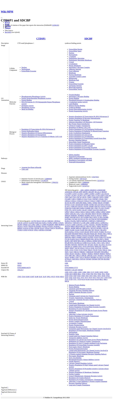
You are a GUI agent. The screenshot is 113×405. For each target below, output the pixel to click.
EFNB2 (91, 204)
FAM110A (38, 223)
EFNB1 (86, 204)
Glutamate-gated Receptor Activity (80, 289)
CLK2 (85, 199)
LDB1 (33, 224)
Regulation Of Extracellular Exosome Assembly (84, 345)
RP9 (71, 241)
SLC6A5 (108, 244)
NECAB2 (88, 230)
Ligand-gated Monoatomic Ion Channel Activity (84, 305)
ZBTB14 (87, 257)
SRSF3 (67, 248)
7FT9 (109, 277)
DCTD (67, 203)
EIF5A (103, 204)
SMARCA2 (68, 246)
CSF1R (19, 223)
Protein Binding (26, 100)
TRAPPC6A (59, 228)
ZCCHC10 (100, 257)
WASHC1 (101, 255)
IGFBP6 (86, 217)
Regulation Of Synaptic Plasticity (80, 378)
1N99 (66, 272)
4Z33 (71, 274)
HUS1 (78, 217)
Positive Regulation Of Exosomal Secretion (83, 147)
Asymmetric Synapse (76, 323)
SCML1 (94, 243)
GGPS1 (79, 210)
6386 (66, 263)
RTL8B (67, 243)
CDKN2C (50, 221)
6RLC (79, 274)
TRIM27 (84, 254)
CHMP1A (79, 199)
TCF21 (76, 250)
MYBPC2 (99, 228)
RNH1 (107, 239)
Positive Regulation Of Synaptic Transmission (84, 316)
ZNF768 (100, 259)
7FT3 (86, 277)
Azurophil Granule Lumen (77, 76)
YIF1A (81, 257)
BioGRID (8, 32)
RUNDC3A (78, 243)
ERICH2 (97, 206)
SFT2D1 (90, 244)
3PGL (49, 277)
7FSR (83, 276)
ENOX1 (80, 206)
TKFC (67, 252)
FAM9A (81, 208)
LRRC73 (38, 224)
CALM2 (73, 195)
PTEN (96, 237)
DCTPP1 (72, 203)
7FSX (108, 276)
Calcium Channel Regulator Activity (80, 363)
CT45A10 (80, 201)
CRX (106, 199)
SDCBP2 (68, 244)
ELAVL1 (68, 206)
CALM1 (67, 195)
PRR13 (74, 237)
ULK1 (95, 255)
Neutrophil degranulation (77, 162)
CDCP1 (84, 197)
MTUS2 (93, 228)
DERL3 (84, 203)
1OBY (80, 272)
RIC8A (97, 239)
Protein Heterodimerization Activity (80, 109)
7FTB (71, 279)
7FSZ (71, 277)
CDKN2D (95, 197)
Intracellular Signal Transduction (79, 142)
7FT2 (82, 277)
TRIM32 (90, 254)
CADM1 (91, 194)
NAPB (82, 230)
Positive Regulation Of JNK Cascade (81, 145)
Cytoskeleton (73, 64)
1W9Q (106, 272)
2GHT (32, 277)
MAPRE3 (105, 224)
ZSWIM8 (48, 230)
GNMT (89, 210)
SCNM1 (31, 228)
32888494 (48, 179)
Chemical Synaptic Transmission (79, 125)
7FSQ (79, 276)
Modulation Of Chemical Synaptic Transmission (84, 341)
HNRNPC (74, 215)
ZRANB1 (106, 259)
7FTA (66, 279)
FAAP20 (31, 223)
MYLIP (105, 228)
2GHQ (27, 277)
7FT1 (78, 277)
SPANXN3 (90, 246)
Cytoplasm (72, 56)
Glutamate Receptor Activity (78, 327)
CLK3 (90, 199)
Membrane (72, 73)
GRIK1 (93, 212)
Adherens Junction (75, 69)
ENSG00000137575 (71, 268)
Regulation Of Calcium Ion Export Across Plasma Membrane (88, 339)
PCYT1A (108, 232)
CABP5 (85, 194)
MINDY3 (104, 226)
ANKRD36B (101, 190)
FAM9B (87, 208)
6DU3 (62, 277)
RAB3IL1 (57, 226)
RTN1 (72, 243)
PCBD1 (101, 232)
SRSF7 (72, 248)
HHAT (94, 214)
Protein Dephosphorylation (30, 131)
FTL (70, 210)
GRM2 (103, 212)
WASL (67, 257)
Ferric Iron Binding (75, 358)
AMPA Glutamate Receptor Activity (80, 292)
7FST (91, 276)
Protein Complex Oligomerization (80, 321)
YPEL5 (36, 230)
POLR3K (91, 235)
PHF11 (109, 234)
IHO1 (91, 217)
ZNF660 (94, 259)
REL (92, 239)
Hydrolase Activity (27, 105)
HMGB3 (67, 215)
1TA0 (23, 277)
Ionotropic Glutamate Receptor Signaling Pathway (85, 299)
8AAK (87, 279)
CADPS (97, 194)
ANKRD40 (68, 192)
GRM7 (67, 214)
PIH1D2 (67, 235)
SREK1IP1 (98, 246)
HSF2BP (73, 217)
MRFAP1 (79, 228)
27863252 (55, 182)
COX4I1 (101, 199)
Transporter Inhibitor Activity (78, 338)
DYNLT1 (68, 204)
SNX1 (80, 246)
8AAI (83, 279)
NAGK (77, 230)
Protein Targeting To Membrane (79, 120)
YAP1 (77, 257)
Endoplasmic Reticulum (76, 58)
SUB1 (93, 248)
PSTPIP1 (91, 237)
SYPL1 (67, 250)
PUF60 (109, 237)
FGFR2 (49, 223)
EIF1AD (97, 204)
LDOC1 (97, 223)
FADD (109, 206)
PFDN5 (100, 234)
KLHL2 (73, 221)
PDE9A (80, 234)
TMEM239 (89, 252)
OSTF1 (25, 226)
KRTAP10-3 (101, 221)
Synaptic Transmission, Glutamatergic (81, 298)
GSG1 (83, 214)
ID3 (82, 217)
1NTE (71, 272)
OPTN (91, 232)
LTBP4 (44, 224)
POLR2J (85, 235)
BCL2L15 (98, 192)
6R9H (75, 274)
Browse (7, 22)
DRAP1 (100, 203)
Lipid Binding (73, 104)
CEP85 (106, 197)
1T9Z (19, 277)
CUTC (109, 201)
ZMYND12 (76, 259)
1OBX (75, 272)
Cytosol (71, 62)
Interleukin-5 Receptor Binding (79, 96)
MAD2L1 (92, 224)
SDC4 (108, 243)
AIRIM (86, 190)
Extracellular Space (75, 51)
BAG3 (39, 221)
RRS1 (109, 241)
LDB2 (88, 223)
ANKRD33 (93, 190)
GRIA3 (82, 212)
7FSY (67, 277)
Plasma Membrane (75, 65)
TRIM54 (102, 254)
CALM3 (79, 195)
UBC (73, 255)
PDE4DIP (75, 234)
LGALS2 (68, 224)
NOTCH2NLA (69, 232)
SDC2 (103, 243)
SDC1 (99, 243)
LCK (29, 224)
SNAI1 (42, 228)
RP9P (75, 241)
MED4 (78, 226)
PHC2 (105, 234)
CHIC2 (73, 199)
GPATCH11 (103, 210)
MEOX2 (89, 226)
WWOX (30, 230)
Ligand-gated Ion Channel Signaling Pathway (83, 336)
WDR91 (72, 257)
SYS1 (72, 250)
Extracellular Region (75, 49)
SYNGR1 (105, 248)
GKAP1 (84, 210)
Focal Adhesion (74, 71)
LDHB (92, 223)
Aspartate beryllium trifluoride (31, 167)
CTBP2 (97, 201)
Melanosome (73, 78)
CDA (74, 197)
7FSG (84, 274)
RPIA (79, 241)
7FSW (103, 276)
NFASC (97, 230)
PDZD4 (30, 226)
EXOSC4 (103, 206)
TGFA (100, 250)
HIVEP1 (99, 214)
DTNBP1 (106, 203)
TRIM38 (96, 254)
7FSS (87, 276)
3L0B (36, 277)
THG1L (104, 250)
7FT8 (106, 277)
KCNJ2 (80, 219)
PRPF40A (68, 237)
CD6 (66, 197)
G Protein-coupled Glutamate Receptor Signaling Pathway (88, 354)
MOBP (73, 228)
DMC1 (90, 203)
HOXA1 (93, 215)
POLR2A (45, 226)
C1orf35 (74, 194)
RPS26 (100, 241)
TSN (66, 255)
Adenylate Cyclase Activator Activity (81, 314)
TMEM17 (82, 252)
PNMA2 (79, 235)
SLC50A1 (102, 244)
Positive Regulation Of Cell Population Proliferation (86, 129)
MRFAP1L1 (86, 228)
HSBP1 (67, 217)
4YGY (53, 277)
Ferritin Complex (74, 374)
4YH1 (58, 277)
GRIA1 (72, 212)
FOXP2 (106, 208)
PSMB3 (79, 237)
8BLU (101, 279)
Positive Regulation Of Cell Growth (80, 135)
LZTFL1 (86, 224)
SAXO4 (25, 228)
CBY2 (93, 195)
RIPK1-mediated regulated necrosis (80, 158)
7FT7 (102, 277)
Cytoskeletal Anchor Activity (78, 102)
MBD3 (73, 226)
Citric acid (24, 169)
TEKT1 (90, 250)
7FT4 (90, 277)
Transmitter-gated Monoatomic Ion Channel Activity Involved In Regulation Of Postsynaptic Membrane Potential (90, 329)
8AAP (97, 279)
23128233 (44, 180)
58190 (19, 263)
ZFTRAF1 (68, 259)
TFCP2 (95, 250)
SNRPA (75, 246)
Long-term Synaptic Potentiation (79, 385)
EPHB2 (91, 206)
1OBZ (84, 272)
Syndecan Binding (75, 107)
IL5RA (100, 217)
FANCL (44, 223)
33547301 (95, 177)
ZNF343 (82, 259)
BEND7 (104, 192)
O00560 (80, 270)
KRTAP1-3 (85, 221)
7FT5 (94, 277)
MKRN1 (67, 228)
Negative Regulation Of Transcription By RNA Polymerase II (89, 116)
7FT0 (74, 277)
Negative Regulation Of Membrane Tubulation (84, 372)
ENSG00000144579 (24, 268)
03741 (67, 265)
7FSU (95, 276)
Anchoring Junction (75, 85)
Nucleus (24, 67)
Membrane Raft (74, 80)
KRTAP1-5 (93, 221)
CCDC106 (107, 195)
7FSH (88, 274)
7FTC (75, 279)
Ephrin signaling (74, 155)
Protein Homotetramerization (78, 349)
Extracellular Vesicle (75, 89)
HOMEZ (88, 215)
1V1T (92, 272)
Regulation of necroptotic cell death (80, 160)
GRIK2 (98, 212)
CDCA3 (44, 221)
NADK (72, 230)
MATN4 (67, 226)
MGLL (94, 226)
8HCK (67, 281)
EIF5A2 (107, 204)
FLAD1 (101, 208)
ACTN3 (33, 221)
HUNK (19, 224)
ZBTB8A (93, 257)
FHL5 (97, 208)
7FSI (91, 274)
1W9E (97, 272)
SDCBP (88, 38)
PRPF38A (103, 235)
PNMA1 (73, 235)
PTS (104, 237)
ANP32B (75, 192)
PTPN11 (51, 226)
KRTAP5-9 (76, 223)
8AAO (92, 279)
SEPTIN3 (81, 244)
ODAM (86, 232)
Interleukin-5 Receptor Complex (79, 67)
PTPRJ (100, 237)
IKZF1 (95, 217)
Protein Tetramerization (76, 325)
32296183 (55, 25)
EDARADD (79, 204)
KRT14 (79, 221)
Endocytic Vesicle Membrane (78, 318)
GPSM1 (55, 223)
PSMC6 (84, 237)
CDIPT (89, 197)
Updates (7, 28)
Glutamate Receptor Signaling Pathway (81, 290)
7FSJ (95, 274)
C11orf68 (68, 194)
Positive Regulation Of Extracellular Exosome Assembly (87, 149)
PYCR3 (67, 239)
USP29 (25, 230)
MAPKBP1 (50, 224)
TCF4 (81, 250)
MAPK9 (98, 224)
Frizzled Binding (74, 95)
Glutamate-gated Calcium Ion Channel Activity (84, 296)
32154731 (100, 180)
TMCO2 (76, 252)
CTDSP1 (40, 38)
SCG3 (89, 243)
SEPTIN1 (74, 244)
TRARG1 (78, 254)
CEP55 (101, 197)
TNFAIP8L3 (104, 252)
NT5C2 (77, 232)
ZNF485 (88, 259)
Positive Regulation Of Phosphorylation (82, 144)
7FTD (79, 279)
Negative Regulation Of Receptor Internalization (84, 118)
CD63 (70, 197)
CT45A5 (92, 201)
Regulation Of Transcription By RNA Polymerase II (38, 129)
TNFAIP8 (97, 252)
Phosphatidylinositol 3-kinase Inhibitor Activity (84, 359)
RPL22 (83, 241)
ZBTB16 (42, 230)
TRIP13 (108, 254)
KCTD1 (86, 219)
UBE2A (78, 255)
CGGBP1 (68, 199)
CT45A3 (86, 201)
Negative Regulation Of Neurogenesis (33, 135)
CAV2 (84, 195)
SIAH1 (96, 244)
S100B (84, 243)
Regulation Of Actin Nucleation (79, 309)
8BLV (106, 279)
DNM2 (95, 203)
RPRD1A (89, 241)
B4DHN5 (68, 270)
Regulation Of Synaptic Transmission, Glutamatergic (86, 379)
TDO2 (85, 250)
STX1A (87, 248)
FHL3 (92, 208)
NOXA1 (20, 226)
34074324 (83, 179)
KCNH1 (75, 219)
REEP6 (88, 239)
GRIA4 (87, 212)
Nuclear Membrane (75, 75)
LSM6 (73, 224)
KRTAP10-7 (69, 223)
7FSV (99, 276)
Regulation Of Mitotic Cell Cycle (79, 127)
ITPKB (24, 224)
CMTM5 (95, 199)
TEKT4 (52, 228)
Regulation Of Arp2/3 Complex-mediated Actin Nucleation (88, 343)
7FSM (107, 274)
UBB (70, 255)
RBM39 (83, 239)
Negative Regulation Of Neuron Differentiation (36, 133)
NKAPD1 (103, 230)
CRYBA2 (57, 221)
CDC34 (78, 197)
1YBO (67, 274)
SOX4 (85, 246)
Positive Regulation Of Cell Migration (81, 136)
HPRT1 (105, 215)
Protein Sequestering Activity (78, 111)
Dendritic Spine (74, 334)
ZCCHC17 (107, 257)
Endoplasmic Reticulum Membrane (80, 60)
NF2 (92, 230)
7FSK (99, 274)
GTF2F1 (61, 223)
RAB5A (73, 239)
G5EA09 (74, 270)
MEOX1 (83, 226)
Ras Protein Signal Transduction (79, 124)
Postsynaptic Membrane (76, 303)
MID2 (99, 226)
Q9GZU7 (20, 270)
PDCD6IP (68, 234)
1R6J (88, 272)
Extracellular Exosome (28, 71)
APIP (80, 192)
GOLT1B (96, 210)
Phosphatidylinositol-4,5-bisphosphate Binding (84, 100)
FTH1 (67, 210)
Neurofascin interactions (77, 156)
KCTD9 (97, 219)
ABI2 (82, 190)
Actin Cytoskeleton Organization (79, 133)
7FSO (71, 276)
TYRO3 (20, 230)
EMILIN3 (74, 206)
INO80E (105, 217)
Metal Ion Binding (27, 109)
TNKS (67, 254)
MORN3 (61, 224)
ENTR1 (86, 206)
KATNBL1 (68, 219)
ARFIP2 (85, 192)
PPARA (97, 235)
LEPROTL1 (104, 223)
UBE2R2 (90, 255)
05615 (19, 265)
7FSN (67, 276)
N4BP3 (67, 230)
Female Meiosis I (74, 361)
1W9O (101, 272)
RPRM (95, 241)
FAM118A (68, 208)
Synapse (71, 82)
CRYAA (67, 201)
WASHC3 (107, 255)
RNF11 (101, 239)
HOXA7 (99, 215)
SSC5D (77, 248)
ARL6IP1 (91, 192)
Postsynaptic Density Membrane (79, 347)
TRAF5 (71, 254)
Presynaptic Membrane (76, 356)
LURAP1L (79, 224)
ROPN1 (67, 241)
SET (85, 244)
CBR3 (89, 195)
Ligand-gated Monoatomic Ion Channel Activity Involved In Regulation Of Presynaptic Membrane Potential (88, 351)
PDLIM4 (87, 234)
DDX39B (79, 203)
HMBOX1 (105, 214)
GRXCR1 (73, 214)
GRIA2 (77, 212)
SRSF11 (104, 246)
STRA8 (47, 228)
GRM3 (108, 212)
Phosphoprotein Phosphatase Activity (33, 96)
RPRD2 (19, 228)
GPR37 (67, 212)
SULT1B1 (98, 248)
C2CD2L (80, 194)
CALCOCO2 (104, 194)
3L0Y (45, 277)
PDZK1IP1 (93, 234)
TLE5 (71, 252)
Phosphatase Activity (28, 107)
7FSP (75, 276)
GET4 (74, 210)
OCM (82, 232)
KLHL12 (68, 221)
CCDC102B (100, 195)
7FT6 (98, 277)
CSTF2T (25, 223)
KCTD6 (91, 219)
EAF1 (73, 204)
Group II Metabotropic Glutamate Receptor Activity (86, 376)
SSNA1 (82, 248)
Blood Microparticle (75, 87)
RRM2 (105, 241)
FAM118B (75, 208)
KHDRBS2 (104, 219)
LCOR (83, 223)
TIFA (109, 250)
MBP (56, 224)
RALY (78, 239)
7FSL (103, 274)
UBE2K (83, 255)
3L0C (40, 277)
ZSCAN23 (68, 261)
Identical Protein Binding (77, 105)
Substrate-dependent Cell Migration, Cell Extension (85, 122)
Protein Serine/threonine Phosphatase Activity (36, 98)
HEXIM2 (88, 214)
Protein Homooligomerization (78, 319)
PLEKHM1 (37, 226)
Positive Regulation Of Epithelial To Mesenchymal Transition (89, 131)
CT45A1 (73, 201)
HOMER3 (81, 215)
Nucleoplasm (25, 69)
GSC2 (78, 214)
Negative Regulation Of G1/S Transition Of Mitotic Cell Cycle (41, 136)
